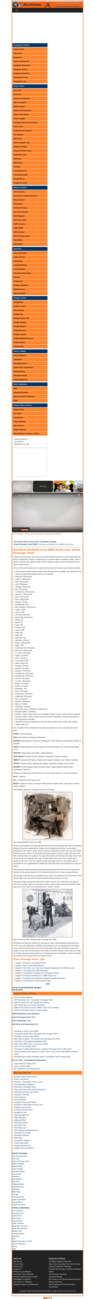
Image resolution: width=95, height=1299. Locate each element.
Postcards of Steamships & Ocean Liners (28, 1105)
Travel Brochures (20, 171)
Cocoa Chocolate (20, 253)
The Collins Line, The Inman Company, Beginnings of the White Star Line (49, 968)
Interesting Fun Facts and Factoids (26, 1092)
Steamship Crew (20, 1125)
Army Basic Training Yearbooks (25, 196)
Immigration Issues (21, 77)
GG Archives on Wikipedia (22, 1282)
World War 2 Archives (19, 1228)
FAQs (16, 400)
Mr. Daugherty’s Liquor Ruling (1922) (27, 1069)
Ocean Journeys (20, 1097)
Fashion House (19, 342)
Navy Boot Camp (20, 220)
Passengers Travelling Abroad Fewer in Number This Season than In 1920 (40, 1049)
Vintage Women (19, 326)
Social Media (53, 1287)
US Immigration (17, 1211)
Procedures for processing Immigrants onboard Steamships (44, 978)
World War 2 (18, 240)
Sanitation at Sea (20, 1112)
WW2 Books (18, 244)
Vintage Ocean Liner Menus (24, 1148)
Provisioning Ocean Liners (23, 1110)
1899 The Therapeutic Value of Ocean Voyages (31, 1010)
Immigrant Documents (22, 65)
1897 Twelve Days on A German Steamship (29, 1005)
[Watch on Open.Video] (21, 529)
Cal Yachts (18, 413)
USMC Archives (19, 224)
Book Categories (20, 355)
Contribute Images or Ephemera (60, 1261)
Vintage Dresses (20, 330)
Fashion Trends (19, 306)
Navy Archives (19, 200)
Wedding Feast (19, 289)
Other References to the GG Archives (62, 1284)
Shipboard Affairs (20, 147)
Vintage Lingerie (20, 334)
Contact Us (17, 1269)
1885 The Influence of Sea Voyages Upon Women (31, 1002)
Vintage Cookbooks (21, 285)
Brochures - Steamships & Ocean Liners (28, 1082)
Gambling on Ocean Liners (23, 1031)
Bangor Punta (19, 409)
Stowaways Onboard (21, 1135)
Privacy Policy (18, 1264)
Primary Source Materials (22, 1272)
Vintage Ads (18, 281)
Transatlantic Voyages (48, 542)
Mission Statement (55, 1282)
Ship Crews (18, 139)
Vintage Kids (18, 302)
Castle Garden (19, 49)
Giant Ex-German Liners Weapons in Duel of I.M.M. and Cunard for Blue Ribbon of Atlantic (46, 1051)
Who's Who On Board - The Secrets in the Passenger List (34, 1039)
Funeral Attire (19, 346)
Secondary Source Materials (23, 1274)
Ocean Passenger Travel (21, 1017)
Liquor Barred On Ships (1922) (25, 1064)
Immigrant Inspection (22, 73)
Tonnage (17, 167)
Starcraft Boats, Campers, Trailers (26, 433)
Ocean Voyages (19, 118)
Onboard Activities (18, 1171)
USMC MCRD (19, 228)
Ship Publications (20, 1117)
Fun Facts (17, 94)
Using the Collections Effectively (60, 1266)
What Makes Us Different (22, 1279)
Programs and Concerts (23, 130)
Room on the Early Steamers (33, 965)
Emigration (18, 57)
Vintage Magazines (21, 379)
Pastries (17, 277)
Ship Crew (16, 1181)
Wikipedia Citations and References (26, 1284)
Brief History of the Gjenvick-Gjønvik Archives (65, 1279)
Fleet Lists (17, 90)
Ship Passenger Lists (22, 143)
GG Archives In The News (58, 1274)
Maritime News (19, 106)
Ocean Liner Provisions (22, 110)
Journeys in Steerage (22, 98)
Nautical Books (19, 371)
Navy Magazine (19, 216)
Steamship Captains (21, 1122)
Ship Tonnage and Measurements (26, 1130)
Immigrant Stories (20, 69)
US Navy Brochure (21, 208)
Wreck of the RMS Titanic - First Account (28, 1044)
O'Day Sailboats (20, 421)
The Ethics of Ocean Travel (23, 1036)
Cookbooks (18, 359)
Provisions (16, 1176)
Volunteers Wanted (55, 1277)
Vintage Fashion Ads (21, 318)
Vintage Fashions (18, 1234)
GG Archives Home (21, 542)
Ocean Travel (34, 542)
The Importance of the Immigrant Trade (37, 981)
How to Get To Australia (22, 1046)
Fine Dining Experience (22, 273)
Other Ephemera (20, 1100)
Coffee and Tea (19, 257)
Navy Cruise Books (21, 212)
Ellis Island (18, 53)
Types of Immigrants (21, 61)
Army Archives (19, 192)
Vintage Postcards (20, 183)
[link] (15, 496)
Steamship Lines (20, 155)
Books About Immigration (23, 367)
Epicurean (15, 1236)
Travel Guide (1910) (21, 1143)
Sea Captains (19, 134)
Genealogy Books (20, 363)
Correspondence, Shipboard (24, 1084)
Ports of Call (18, 126)
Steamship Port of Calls (22, 1133)
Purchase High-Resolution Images (25, 1277)
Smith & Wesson (20, 429)
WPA (15, 388)
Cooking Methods (20, 265)
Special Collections (19, 1244)
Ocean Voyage (17, 1169)
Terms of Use (18, 1266)
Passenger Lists (18, 1213)
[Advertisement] (47, 27)
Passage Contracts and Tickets (25, 122)
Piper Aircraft (19, 425)
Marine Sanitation (20, 102)
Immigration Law (20, 81)
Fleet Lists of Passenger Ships (25, 1087)
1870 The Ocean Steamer (23, 997)
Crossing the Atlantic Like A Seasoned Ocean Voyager (33, 1034)
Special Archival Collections (24, 396)
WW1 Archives (19, 232)
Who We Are (17, 1261)
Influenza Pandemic (21, 392)
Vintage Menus (19, 179)
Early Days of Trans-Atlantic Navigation (28, 1041)
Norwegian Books (20, 375)
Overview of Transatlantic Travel (34, 963)
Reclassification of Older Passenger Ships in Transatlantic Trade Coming (40, 1057)
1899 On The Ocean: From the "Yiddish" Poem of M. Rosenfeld (36, 1007)
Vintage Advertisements (22, 1145)
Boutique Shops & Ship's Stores (25, 1077)
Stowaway (17, 159)
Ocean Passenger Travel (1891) (25, 544)
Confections (18, 261)
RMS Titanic (18, 163)
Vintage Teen (18, 314)
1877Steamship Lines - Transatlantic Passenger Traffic (33, 1000)
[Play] (64, 486)
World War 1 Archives (19, 1226)
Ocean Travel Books (21, 114)
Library (14, 1246)
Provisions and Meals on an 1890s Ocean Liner (40, 976)
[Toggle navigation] (16, 10)
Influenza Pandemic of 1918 (22, 1241)
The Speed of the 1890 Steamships (35, 970)
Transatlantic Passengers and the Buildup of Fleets (41, 973)
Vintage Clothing (20, 322)
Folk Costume (19, 310)
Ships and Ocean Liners (23, 151)
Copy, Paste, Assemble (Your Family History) (64, 1264)
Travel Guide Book (20, 175)
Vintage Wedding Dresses (23, 338)
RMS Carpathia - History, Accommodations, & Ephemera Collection (46, 495)
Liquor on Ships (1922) (22, 1066)
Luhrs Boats (18, 417)
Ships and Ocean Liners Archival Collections (29, 1089)
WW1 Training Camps (22, 236)
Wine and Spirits (20, 293)
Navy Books (18, 204)
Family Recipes (19, 269)
